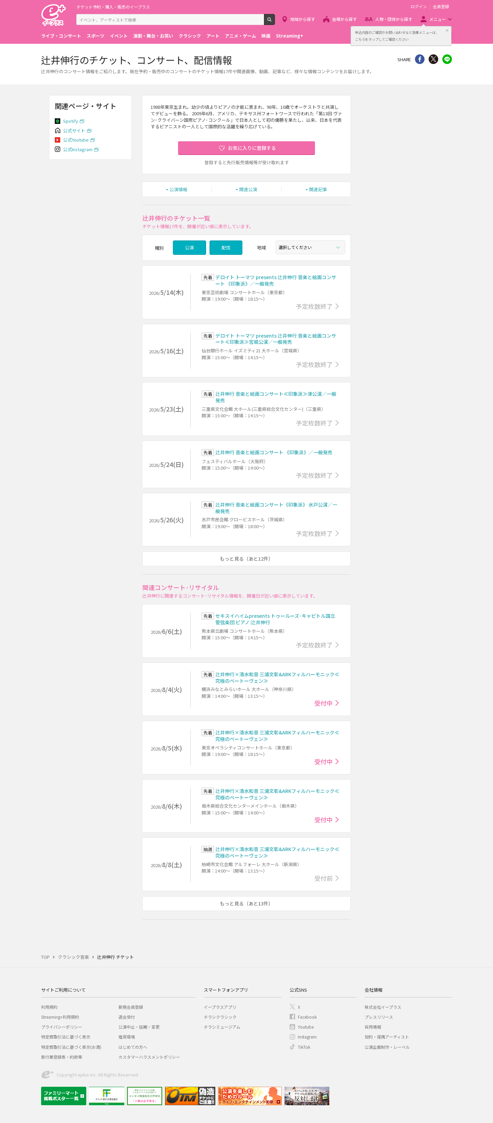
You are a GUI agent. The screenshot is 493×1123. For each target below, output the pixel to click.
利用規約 (49, 1007)
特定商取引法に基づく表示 (65, 1037)
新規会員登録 (130, 1007)
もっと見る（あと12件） (246, 558)
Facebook (307, 1017)
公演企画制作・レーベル (387, 1047)
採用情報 (373, 1027)
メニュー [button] (437, 19)
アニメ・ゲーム (240, 35)
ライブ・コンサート (61, 35)
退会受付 (126, 1017)
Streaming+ (289, 35)
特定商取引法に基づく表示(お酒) (71, 1047)
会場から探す (344, 19)
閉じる (447, 30)
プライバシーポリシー (61, 1027)
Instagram (307, 1037)
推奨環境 (126, 1037)
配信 (226, 247)
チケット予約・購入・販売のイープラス (113, 7)
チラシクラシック (220, 1017)
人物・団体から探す (393, 19)
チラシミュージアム (222, 1027)
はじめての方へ (132, 1047)
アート (212, 35)
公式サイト (74, 130)
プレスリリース (379, 1017)
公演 (189, 247)
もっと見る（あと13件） (246, 903)
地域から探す (302, 19)
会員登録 (441, 6)
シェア (420, 59)
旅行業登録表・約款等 (61, 1057)
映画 (266, 35)
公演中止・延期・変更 (139, 1027)
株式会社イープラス (383, 1007)
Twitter (433, 59)
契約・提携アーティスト (387, 1037)
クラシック (190, 35)
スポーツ (95, 35)
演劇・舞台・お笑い (153, 35)
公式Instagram (77, 149)
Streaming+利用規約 (60, 1017)
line (447, 59)
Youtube (306, 1027)
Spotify (70, 121)
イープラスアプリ (220, 1007)
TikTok (304, 1047)
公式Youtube (76, 139)
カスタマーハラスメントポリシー (149, 1057)
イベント (119, 35)
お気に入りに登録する (252, 147)
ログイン (418, 6)
